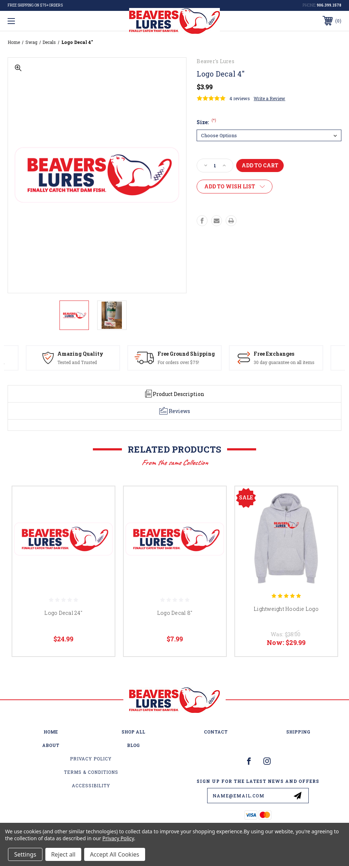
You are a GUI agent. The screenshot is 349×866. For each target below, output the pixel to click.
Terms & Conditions (91, 772)
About (50, 745)
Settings (25, 854)
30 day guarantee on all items (284, 362)
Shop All (133, 732)
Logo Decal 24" (63, 612)
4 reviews (239, 98)
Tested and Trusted (77, 362)
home (51, 732)
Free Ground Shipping (186, 353)
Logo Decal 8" (174, 612)
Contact (215, 732)
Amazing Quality (80, 353)
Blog (133, 745)
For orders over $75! (178, 362)
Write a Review (269, 98)
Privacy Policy (91, 758)
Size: (206, 122)
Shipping (298, 732)
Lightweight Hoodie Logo (286, 608)
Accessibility (91, 785)
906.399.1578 (329, 5)
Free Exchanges (274, 353)
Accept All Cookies (114, 854)
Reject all (63, 854)
